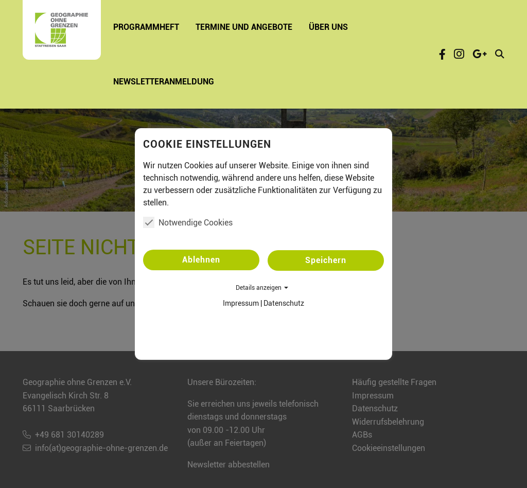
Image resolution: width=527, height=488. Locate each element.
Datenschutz (284, 303)
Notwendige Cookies (188, 222)
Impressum (241, 303)
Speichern (325, 260)
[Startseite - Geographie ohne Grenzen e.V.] (62, 29)
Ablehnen (201, 260)
